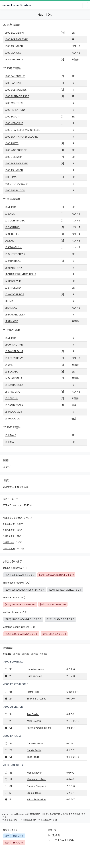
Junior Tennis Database (17, 5)
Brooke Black (34, 792)
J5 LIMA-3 (10, 435)
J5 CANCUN (11, 398)
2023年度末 (9, 530)
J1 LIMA (9, 301)
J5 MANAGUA (12, 418)
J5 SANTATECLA (14, 405)
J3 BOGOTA (11, 371)
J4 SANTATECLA (14, 385)
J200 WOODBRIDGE (16, 150)
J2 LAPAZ (10, 213)
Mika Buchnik (34, 721)
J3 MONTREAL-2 (14, 351)
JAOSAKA (10, 240)
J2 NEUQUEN (12, 234)
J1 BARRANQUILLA (15, 314)
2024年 (7, 654)
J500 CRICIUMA (13, 157)
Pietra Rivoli (33, 691)
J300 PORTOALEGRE (16, 39)
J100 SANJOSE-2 (14, 59)
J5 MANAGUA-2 (13, 411)
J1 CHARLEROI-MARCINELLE (20, 274)
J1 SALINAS (11, 307)
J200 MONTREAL (14, 103)
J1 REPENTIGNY (13, 267)
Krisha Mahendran (36, 799)
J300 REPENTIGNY (15, 109)
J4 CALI (9, 364)
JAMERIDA (10, 207)
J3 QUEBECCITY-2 (15, 254)
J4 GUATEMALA (13, 378)
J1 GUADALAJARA (14, 344)
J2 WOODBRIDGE (14, 294)
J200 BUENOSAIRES (16, 89)
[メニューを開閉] (85, 5)
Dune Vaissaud (34, 676)
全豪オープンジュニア (16, 183)
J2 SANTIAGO (12, 227)
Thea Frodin (33, 756)
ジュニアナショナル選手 (61, 840)
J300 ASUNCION (14, 46)
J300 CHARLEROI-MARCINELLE (22, 130)
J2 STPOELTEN (13, 287)
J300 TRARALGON (15, 190)
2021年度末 (8, 542)
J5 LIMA (9, 442)
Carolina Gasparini (36, 786)
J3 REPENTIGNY (14, 358)
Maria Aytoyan (34, 772)
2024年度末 (9, 524)
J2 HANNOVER (13, 281)
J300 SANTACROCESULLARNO (22, 136)
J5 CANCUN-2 (12, 391)
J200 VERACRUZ (14, 123)
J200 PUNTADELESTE (17, 96)
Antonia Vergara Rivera (39, 727)
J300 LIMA (10, 177)
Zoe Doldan (33, 714)
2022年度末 (9, 536)
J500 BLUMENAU (14, 32)
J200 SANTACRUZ (15, 76)
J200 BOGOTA (12, 116)
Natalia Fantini (34, 750)
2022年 (25, 654)
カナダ (7, 466)
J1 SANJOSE (11, 321)
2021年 (34, 654)
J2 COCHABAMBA (15, 220)
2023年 (16, 654)
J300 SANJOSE (13, 52)
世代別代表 (54, 835)
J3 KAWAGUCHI (13, 247)
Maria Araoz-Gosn (36, 779)
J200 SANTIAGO (13, 83)
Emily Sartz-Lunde (36, 698)
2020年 (43, 654)
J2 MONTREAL (13, 260)
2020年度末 (9, 548)
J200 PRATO (11, 143)
